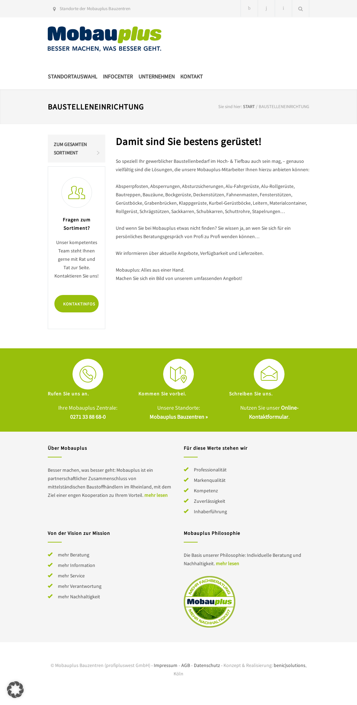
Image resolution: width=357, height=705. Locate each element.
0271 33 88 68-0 (88, 416)
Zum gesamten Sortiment (70, 148)
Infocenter (118, 76)
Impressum (165, 665)
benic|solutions (289, 665)
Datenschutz (207, 665)
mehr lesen (156, 495)
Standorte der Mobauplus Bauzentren (95, 9)
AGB (185, 665)
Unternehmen (156, 76)
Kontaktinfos (79, 303)
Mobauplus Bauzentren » (179, 416)
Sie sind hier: (230, 106)
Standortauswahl (72, 76)
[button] (15, 689)
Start (249, 106)
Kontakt (191, 76)
